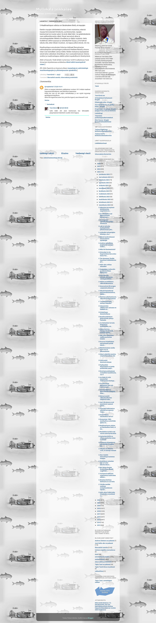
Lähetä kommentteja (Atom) (52, 158)
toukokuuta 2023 (104, 194)
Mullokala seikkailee (54, 9)
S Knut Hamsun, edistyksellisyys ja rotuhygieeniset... (105, 277)
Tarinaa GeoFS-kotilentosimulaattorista (103, 134)
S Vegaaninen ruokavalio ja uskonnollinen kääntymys (106, 271)
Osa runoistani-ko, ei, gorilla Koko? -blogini (104, 105)
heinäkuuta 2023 (104, 188)
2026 (99, 163)
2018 (99, 511)
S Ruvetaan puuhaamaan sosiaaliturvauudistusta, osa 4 (107, 372)
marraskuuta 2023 (105, 177)
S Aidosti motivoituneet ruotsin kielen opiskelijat (106, 238)
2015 (99, 519)
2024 (99, 169)
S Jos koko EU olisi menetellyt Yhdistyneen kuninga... (106, 379)
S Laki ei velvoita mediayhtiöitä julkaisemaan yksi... (105, 228)
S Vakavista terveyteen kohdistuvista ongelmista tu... (106, 209)
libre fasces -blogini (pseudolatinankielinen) (103, 121)
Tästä (97, 86)
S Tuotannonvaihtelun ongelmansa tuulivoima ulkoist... (107, 475)
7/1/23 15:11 (58, 86)
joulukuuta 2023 (104, 174)
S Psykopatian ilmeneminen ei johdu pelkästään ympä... (106, 366)
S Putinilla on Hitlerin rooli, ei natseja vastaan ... (107, 450)
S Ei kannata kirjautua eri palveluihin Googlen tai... (106, 444)
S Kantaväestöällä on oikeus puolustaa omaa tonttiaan (106, 438)
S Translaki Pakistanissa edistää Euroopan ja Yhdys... (106, 410)
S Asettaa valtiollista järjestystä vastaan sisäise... (105, 244)
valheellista (99, 571)
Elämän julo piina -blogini (103, 102)
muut (96, 554)
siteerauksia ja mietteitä (69, 77)
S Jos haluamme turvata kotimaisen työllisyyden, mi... (106, 324)
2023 (99, 172)
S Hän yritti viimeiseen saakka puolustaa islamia (106, 337)
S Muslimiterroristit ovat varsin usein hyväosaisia (107, 432)
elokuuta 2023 (104, 185)
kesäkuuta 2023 (104, 191)
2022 (99, 500)
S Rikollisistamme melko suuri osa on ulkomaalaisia (106, 349)
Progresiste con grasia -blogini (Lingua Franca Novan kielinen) (105, 110)
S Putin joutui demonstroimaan (104, 361)
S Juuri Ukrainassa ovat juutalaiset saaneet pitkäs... (106, 404)
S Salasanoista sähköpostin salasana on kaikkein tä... (107, 307)
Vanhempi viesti (83, 153)
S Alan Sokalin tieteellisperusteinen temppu (106, 456)
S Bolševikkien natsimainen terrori (105, 415)
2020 (99, 505)
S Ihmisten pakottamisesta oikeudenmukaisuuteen (107, 297)
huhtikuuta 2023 (104, 196)
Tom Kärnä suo (100, 95)
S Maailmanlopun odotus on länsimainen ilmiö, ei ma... (107, 427)
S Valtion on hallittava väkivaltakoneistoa (105, 282)
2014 (99, 522)
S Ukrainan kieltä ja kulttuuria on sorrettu (106, 480)
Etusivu (64, 153)
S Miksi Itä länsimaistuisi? (107, 249)
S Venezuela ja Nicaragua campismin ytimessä (107, 287)
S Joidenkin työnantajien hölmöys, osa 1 (106, 233)
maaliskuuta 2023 (105, 199)
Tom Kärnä (53, 108)
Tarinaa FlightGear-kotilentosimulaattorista (103, 130)
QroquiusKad (49, 86)
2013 (99, 525)
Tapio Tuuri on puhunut (102, 564)
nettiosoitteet (100, 559)
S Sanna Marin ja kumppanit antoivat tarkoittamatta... (105, 330)
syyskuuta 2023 (104, 183)
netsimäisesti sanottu (102, 557)
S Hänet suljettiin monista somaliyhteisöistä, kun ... (107, 355)
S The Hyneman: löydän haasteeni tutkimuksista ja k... (107, 260)
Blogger (90, 618)
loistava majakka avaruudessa (105, 550)
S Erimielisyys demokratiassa (104, 313)
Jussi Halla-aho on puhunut (104, 543)
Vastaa (47, 100)
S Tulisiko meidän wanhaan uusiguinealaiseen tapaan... (105, 487)
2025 (99, 166)
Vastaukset (50, 104)
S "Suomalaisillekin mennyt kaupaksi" (105, 302)
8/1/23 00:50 (64, 108)
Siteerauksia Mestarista (103, 154)
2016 (99, 517)
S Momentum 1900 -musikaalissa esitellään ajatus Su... (107, 421)
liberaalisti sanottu (53, 77)
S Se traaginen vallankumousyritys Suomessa (105, 221)
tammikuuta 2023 (105, 205)
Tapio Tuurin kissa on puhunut (105, 567)
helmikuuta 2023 (104, 202)
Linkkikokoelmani (101, 143)
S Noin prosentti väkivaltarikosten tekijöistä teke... (105, 397)
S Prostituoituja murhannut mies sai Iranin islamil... (105, 385)
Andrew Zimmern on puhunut (104, 540)
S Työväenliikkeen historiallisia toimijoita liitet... (106, 391)
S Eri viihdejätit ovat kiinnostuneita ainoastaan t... (105, 215)
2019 (99, 508)
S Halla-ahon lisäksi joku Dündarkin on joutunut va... (106, 494)
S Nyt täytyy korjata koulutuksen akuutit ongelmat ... (105, 469)
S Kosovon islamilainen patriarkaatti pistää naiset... (106, 343)
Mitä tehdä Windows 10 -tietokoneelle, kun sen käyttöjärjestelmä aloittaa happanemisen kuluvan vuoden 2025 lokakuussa (105, 606)
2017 (99, 514)
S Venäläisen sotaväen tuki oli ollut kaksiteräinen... (106, 462)
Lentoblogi (98, 113)
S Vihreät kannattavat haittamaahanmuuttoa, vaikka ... (106, 292)
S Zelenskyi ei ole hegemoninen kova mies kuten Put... (107, 253)
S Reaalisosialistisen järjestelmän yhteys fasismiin (105, 318)
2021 (99, 503)
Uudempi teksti (47, 153)
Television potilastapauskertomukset (104, 116)
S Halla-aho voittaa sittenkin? (105, 265)
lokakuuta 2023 (104, 180)
